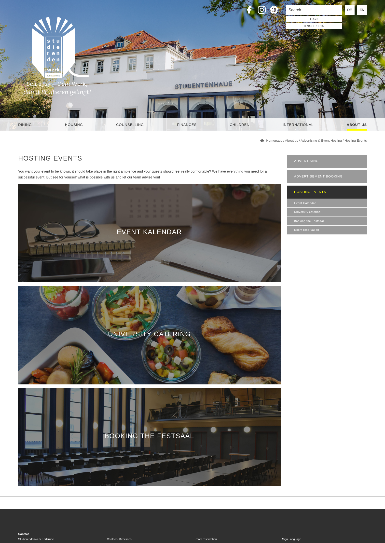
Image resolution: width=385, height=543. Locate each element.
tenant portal (314, 26)
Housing (74, 125)
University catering (307, 211)
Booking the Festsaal (309, 220)
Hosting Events (310, 192)
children (239, 125)
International (298, 125)
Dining (25, 125)
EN (361, 10)
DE (349, 10)
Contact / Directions (119, 539)
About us (357, 125)
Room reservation (306, 229)
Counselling (130, 125)
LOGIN (314, 18)
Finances (187, 125)
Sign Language (291, 539)
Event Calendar (305, 203)
